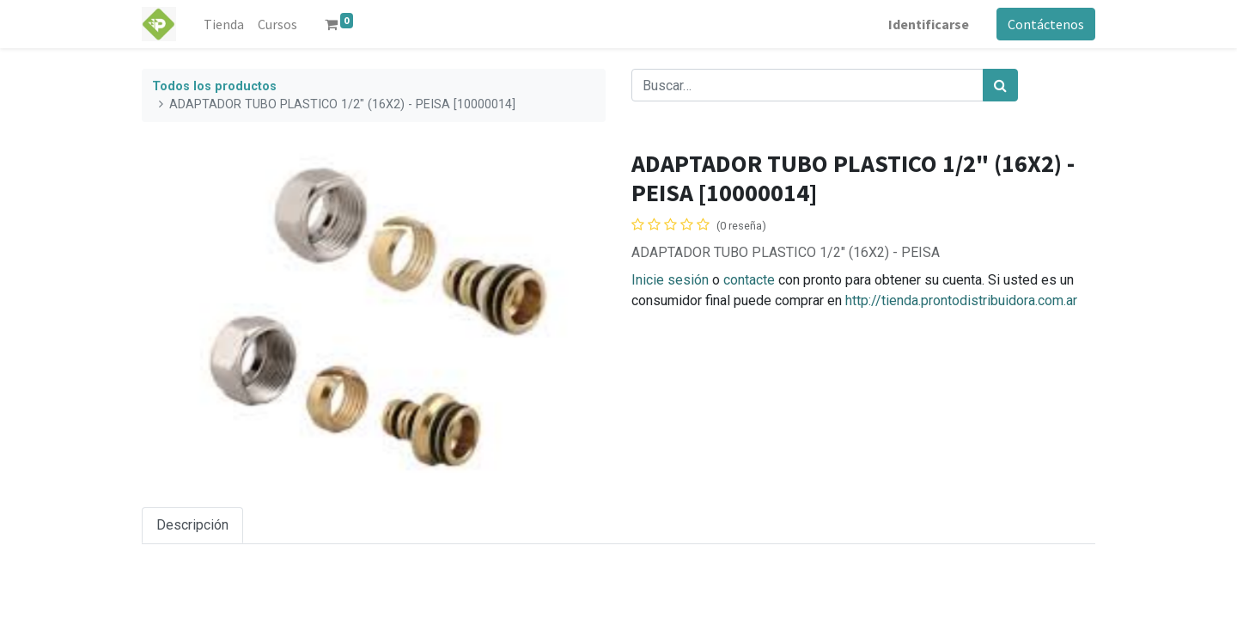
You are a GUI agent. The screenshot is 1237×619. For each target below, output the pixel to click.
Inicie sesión (670, 280)
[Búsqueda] (1000, 85)
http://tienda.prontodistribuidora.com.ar (961, 300)
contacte (749, 280)
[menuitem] (224, 24)
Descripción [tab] (192, 525)
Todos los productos (214, 86)
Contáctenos (1046, 24)
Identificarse (928, 24)
